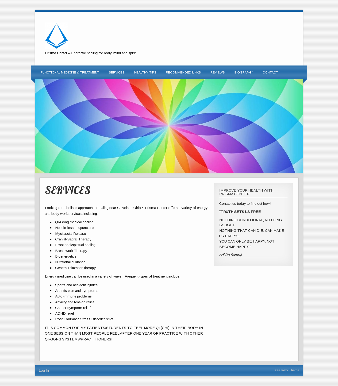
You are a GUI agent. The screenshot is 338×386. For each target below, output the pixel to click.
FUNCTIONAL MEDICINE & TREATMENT (70, 72)
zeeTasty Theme (287, 370)
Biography (243, 72)
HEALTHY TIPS (145, 72)
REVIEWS (218, 72)
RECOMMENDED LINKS (183, 72)
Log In (44, 370)
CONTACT (270, 72)
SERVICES (117, 72)
